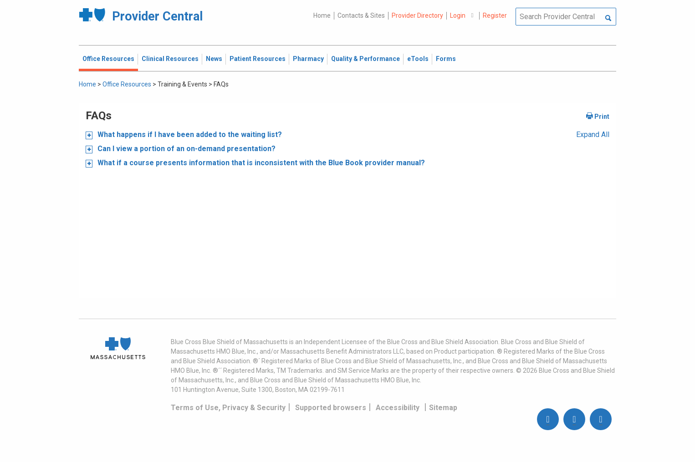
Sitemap (443, 407)
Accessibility (397, 407)
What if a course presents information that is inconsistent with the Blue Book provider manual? (260, 162)
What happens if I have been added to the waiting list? (189, 134)
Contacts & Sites (361, 15)
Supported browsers (330, 407)
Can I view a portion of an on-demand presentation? (186, 148)
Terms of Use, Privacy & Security (228, 407)
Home (322, 15)
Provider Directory (417, 15)
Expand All (592, 134)
